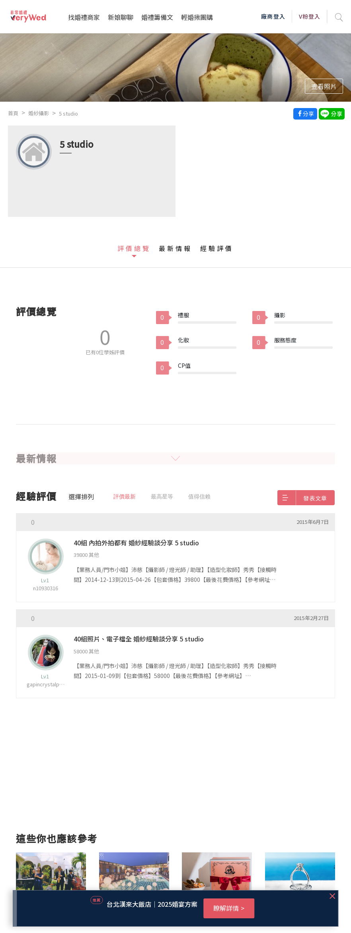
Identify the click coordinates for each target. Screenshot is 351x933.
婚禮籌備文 (157, 17)
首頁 (13, 113)
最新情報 (175, 248)
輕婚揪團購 (197, 17)
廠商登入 (273, 16)
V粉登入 (309, 16)
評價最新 (124, 496)
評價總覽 (134, 248)
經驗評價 (217, 248)
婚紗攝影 (38, 113)
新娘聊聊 (120, 17)
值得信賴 (199, 496)
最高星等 (162, 496)
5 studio (68, 113)
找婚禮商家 (84, 17)
